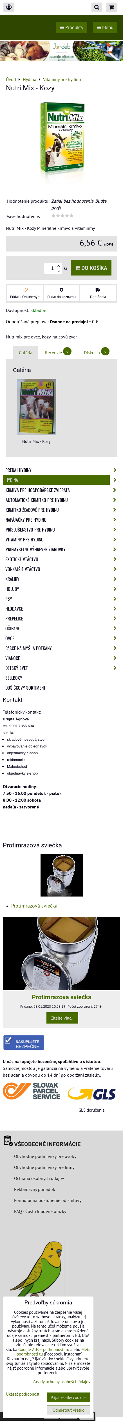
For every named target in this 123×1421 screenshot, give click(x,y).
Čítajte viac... (62, 1018)
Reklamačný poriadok (34, 1189)
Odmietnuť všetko (68, 1410)
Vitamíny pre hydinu (63, 539)
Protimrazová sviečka (34, 905)
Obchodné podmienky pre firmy (44, 1167)
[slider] (62, 215)
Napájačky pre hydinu (63, 519)
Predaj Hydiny (62, 470)
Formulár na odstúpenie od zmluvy (47, 1200)
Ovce (62, 638)
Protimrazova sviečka (61, 997)
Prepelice (62, 618)
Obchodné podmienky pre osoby (45, 1156)
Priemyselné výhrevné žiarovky (63, 549)
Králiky (62, 579)
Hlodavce (62, 608)
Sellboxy (13, 677)
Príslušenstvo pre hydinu (63, 529)
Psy (62, 599)
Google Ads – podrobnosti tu (43, 1349)
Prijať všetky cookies (68, 1397)
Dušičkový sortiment (25, 687)
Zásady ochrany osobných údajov (61, 1381)
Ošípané (62, 628)
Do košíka (91, 267)
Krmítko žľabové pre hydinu (63, 510)
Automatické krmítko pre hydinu (63, 500)
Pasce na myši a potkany (62, 648)
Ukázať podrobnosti (23, 1394)
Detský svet (62, 668)
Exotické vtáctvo (62, 559)
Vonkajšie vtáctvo (62, 569)
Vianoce (62, 658)
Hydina (62, 480)
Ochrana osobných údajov (39, 1178)
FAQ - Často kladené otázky (40, 1211)
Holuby (62, 589)
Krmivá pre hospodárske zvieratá (63, 490)
